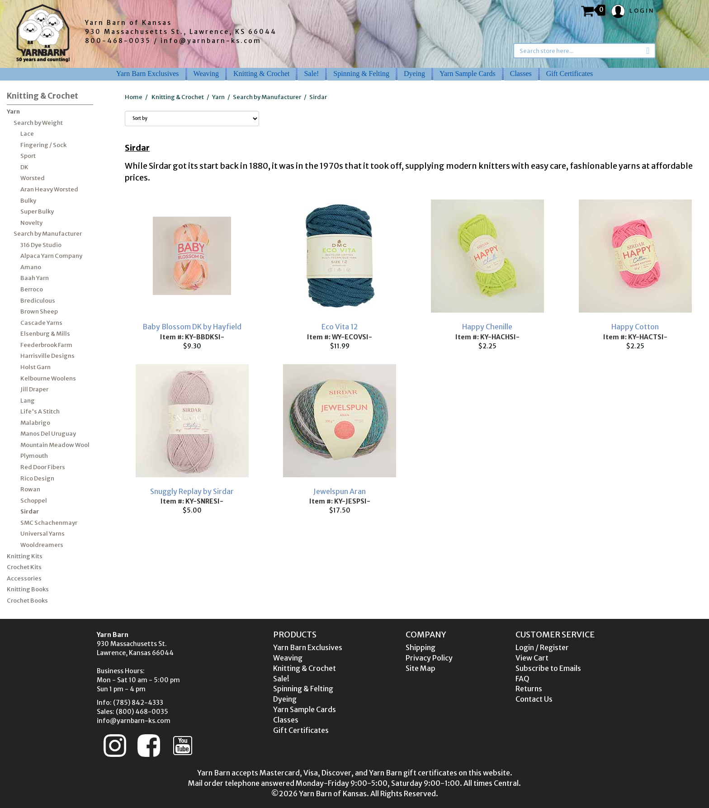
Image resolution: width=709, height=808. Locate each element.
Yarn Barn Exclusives (147, 73)
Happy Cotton (635, 326)
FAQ (522, 678)
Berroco (31, 289)
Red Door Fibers (42, 467)
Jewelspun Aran (339, 491)
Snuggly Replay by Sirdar (192, 491)
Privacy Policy (429, 657)
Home (133, 97)
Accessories (24, 578)
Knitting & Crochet (261, 73)
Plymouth (34, 456)
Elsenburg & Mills (45, 333)
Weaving (206, 73)
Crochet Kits (24, 567)
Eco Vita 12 (339, 326)
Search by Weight (38, 123)
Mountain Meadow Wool (55, 445)
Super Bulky (37, 211)
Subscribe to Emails (548, 668)
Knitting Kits (25, 556)
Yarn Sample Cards (468, 73)
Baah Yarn (34, 278)
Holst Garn (35, 367)
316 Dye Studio (40, 245)
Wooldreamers (41, 545)
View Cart (531, 657)
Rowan (30, 489)
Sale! (311, 73)
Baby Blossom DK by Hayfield (191, 326)
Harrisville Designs (47, 356)
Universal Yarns (42, 533)
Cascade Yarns (41, 323)
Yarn (13, 111)
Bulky (28, 200)
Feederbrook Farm (46, 345)
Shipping (420, 647)
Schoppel (33, 500)
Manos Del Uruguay (48, 433)
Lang (27, 400)
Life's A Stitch (40, 411)
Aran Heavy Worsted (49, 189)
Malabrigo (35, 423)
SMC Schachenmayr (48, 523)
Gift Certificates (569, 73)
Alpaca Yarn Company (51, 256)
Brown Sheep (39, 311)
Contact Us (534, 698)
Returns (528, 688)
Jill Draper (34, 389)
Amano (30, 267)
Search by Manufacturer (48, 234)
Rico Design (37, 478)
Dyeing (414, 73)
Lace (27, 134)
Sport (28, 156)
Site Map (420, 668)
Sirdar (29, 511)
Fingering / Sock (43, 145)
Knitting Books (28, 589)
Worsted (32, 178)
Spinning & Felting (361, 73)
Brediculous (37, 300)
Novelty (31, 223)
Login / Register (542, 647)
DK (24, 167)
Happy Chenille (487, 326)
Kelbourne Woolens (48, 378)
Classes (521, 73)
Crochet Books (27, 600)
